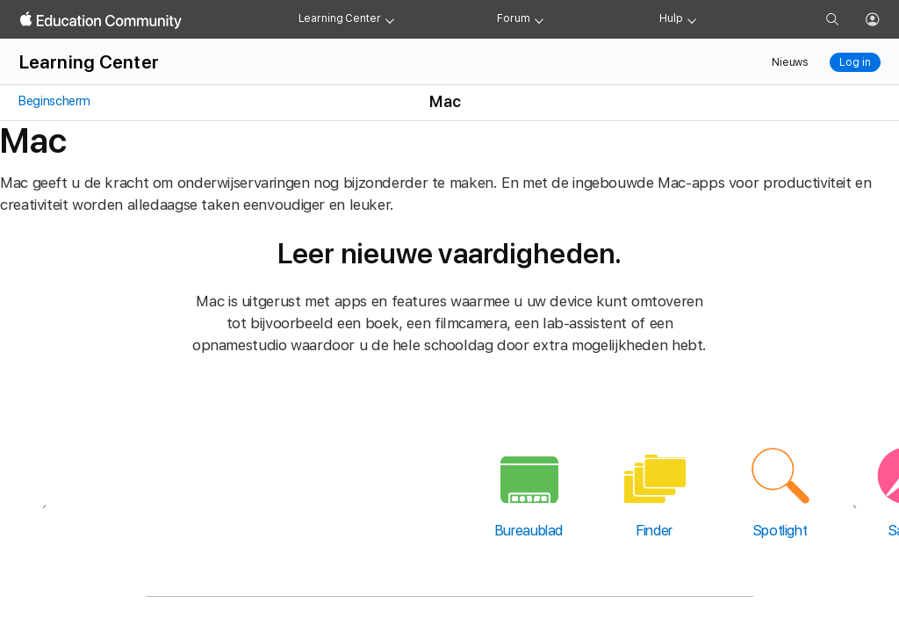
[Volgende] (855, 489)
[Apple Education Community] (101, 20)
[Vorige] (44, 489)
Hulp (671, 18)
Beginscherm (54, 101)
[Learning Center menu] (389, 19)
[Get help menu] (691, 19)
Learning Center (339, 18)
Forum (513, 18)
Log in (854, 62)
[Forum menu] (539, 19)
